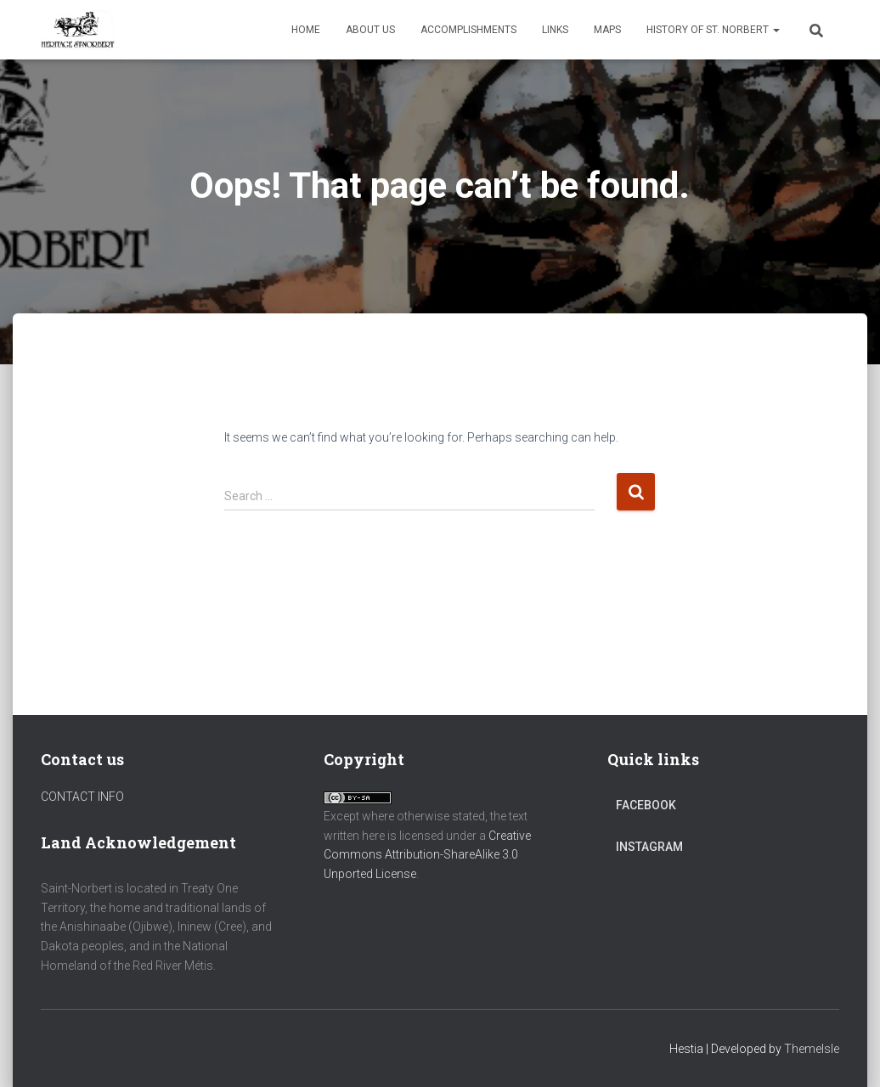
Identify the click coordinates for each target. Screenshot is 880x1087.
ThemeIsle (811, 1049)
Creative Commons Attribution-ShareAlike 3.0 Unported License (427, 855)
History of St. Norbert (713, 30)
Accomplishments (468, 30)
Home (305, 30)
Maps (607, 30)
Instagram (649, 846)
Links (555, 30)
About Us (370, 30)
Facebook (646, 805)
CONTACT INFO (82, 796)
